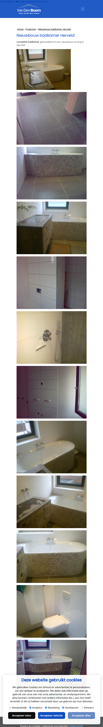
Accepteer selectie (51, 715)
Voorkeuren (70, 707)
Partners (87, 707)
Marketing (52, 707)
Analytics (35, 707)
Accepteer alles (81, 715)
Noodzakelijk (18, 707)
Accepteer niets (21, 715)
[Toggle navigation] (83, 9)
